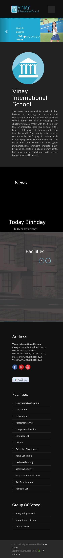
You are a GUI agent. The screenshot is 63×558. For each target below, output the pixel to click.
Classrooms (21, 409)
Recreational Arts (24, 422)
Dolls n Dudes (22, 526)
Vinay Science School (26, 519)
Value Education (24, 455)
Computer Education (26, 429)
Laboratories (22, 416)
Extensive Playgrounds (27, 449)
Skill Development (25, 482)
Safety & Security (24, 468)
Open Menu (51, 9)
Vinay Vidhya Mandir (26, 513)
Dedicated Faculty (24, 462)
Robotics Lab (22, 488)
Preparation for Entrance (28, 475)
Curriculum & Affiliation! (27, 402)
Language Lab (23, 435)
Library (19, 442)
